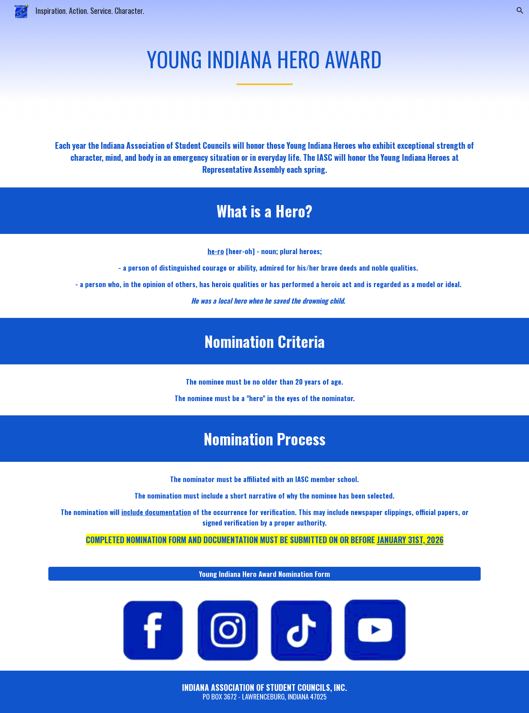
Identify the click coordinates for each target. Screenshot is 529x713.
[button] (520, 10)
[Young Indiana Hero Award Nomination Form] (264, 574)
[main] (264, 63)
